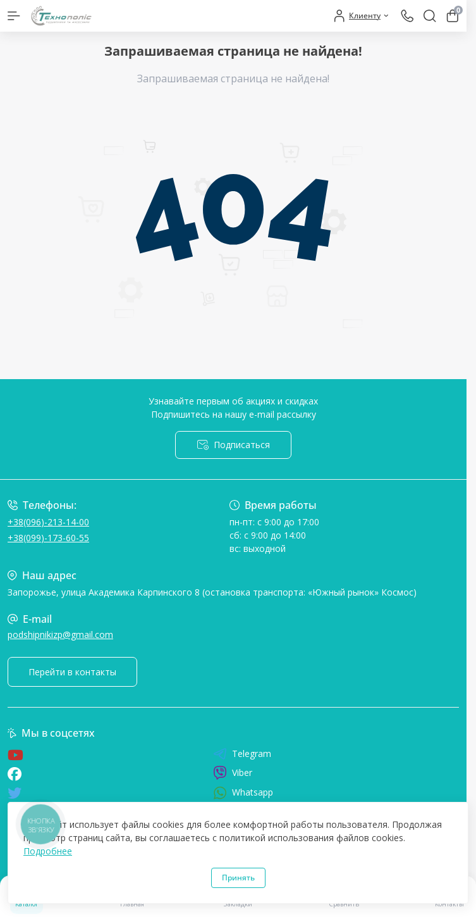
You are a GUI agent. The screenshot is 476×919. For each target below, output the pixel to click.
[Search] (430, 15)
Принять (238, 877)
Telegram (242, 754)
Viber (232, 773)
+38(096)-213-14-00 (48, 522)
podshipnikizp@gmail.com (60, 634)
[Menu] (14, 15)
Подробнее (47, 851)
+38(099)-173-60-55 (48, 538)
